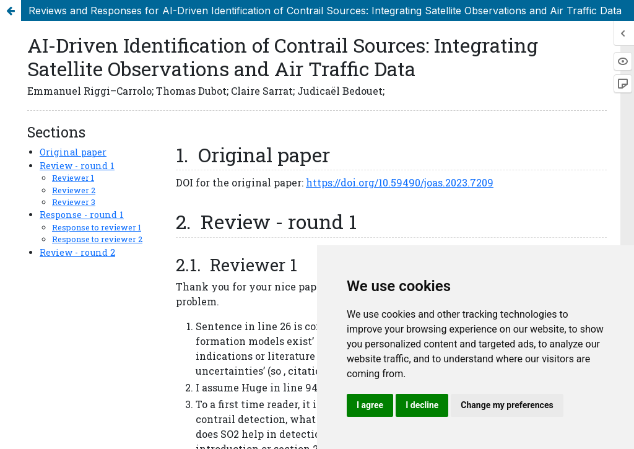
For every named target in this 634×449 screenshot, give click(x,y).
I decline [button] (422, 405)
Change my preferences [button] (507, 405)
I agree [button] (370, 405)
